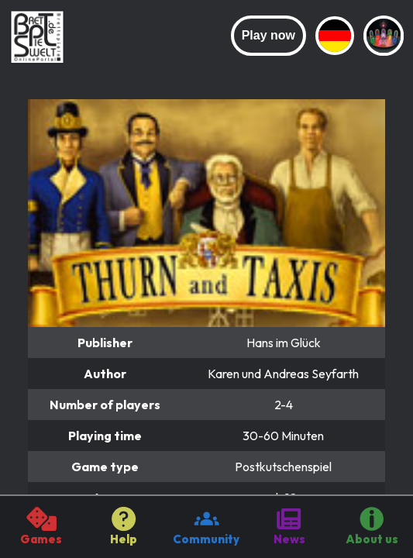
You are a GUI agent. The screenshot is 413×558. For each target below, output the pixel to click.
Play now (268, 35)
